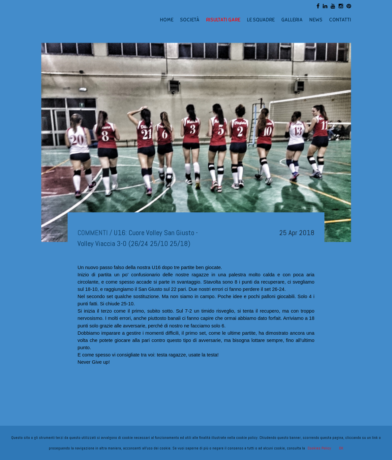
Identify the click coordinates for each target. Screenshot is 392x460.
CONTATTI (340, 20)
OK (341, 448)
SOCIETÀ (189, 20)
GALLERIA (292, 20)
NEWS (315, 20)
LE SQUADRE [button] (261, 20)
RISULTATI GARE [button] (223, 20)
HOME (166, 20)
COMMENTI (92, 232)
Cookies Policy (319, 448)
